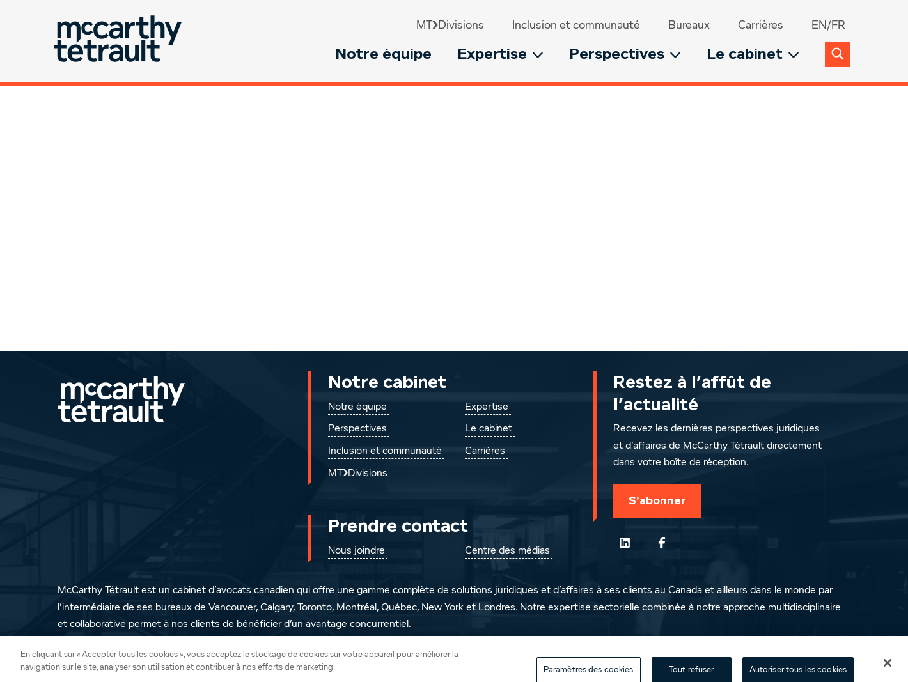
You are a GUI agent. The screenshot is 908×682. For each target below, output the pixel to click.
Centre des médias (507, 551)
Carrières (760, 25)
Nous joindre (356, 551)
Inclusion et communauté (576, 25)
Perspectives (625, 54)
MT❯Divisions (450, 25)
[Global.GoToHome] (119, 41)
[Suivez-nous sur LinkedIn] (624, 542)
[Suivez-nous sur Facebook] (661, 542)
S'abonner (657, 500)
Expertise (500, 54)
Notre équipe (383, 54)
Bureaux (689, 25)
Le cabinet (753, 54)
